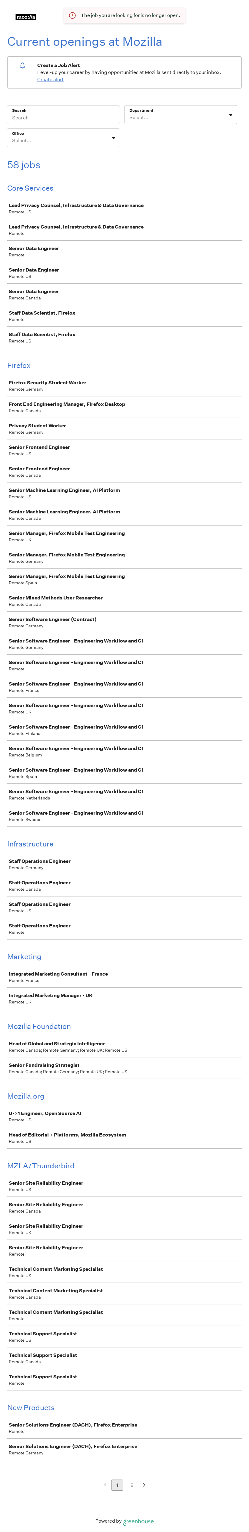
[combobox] (129, 117)
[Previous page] (105, 1485)
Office (18, 133)
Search (19, 110)
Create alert (50, 79)
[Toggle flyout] (230, 115)
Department (141, 110)
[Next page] (144, 1485)
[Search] (63, 118)
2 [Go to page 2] (132, 1485)
